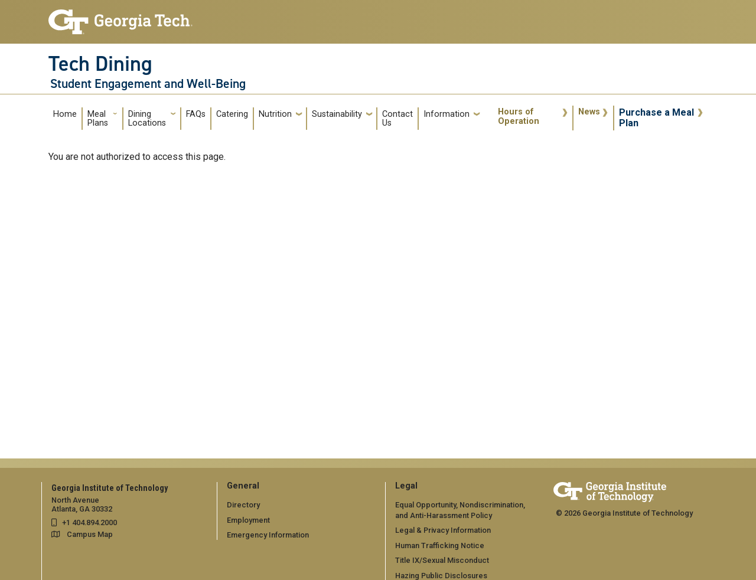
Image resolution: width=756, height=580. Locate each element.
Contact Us (397, 119)
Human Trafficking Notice (439, 545)
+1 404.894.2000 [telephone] (89, 522)
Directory (243, 504)
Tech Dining (100, 63)
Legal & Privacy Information (443, 530)
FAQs (196, 114)
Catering (232, 114)
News (589, 112)
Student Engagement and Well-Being (148, 84)
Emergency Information (268, 534)
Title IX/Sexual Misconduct (442, 560)
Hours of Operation (518, 116)
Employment (248, 520)
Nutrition (275, 114)
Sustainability (337, 114)
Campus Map (90, 534)
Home (65, 114)
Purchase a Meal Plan (656, 118)
